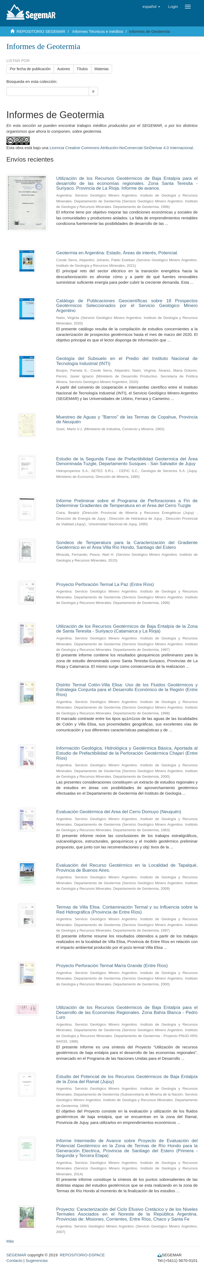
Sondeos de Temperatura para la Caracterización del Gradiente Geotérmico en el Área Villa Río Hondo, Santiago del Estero (127, 545)
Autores (63, 69)
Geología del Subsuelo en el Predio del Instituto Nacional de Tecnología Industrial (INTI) (127, 361)
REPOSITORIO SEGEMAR (40, 31)
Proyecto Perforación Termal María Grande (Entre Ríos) (112, 965)
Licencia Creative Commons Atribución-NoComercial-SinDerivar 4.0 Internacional (121, 147)
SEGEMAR (16, 1255)
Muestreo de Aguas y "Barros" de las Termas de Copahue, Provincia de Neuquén (127, 420)
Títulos (82, 69)
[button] (151, 6)
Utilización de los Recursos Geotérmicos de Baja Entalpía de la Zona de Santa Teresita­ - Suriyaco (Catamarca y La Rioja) (127, 629)
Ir (93, 91)
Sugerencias (37, 1260)
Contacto (14, 1260)
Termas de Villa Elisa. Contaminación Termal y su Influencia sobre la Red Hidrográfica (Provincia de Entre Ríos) (127, 910)
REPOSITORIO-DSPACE (82, 1255)
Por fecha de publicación (30, 69)
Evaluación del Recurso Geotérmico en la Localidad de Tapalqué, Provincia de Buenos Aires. (127, 868)
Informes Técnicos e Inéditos (97, 31)
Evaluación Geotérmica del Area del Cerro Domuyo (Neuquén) (118, 811)
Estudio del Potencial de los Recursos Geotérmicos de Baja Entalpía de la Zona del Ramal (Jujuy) (127, 1079)
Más (10, 1241)
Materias (102, 69)
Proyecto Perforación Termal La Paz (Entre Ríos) (105, 584)
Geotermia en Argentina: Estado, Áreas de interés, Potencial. (117, 252)
